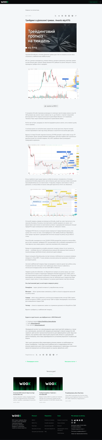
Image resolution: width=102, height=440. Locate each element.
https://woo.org (35, 323)
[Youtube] (77, 420)
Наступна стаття (71, 361)
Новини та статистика (32, 10)
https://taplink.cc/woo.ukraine (47, 321)
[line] (72, 16)
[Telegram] (75, 421)
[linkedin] (65, 16)
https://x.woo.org (40, 325)
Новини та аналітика (62, 420)
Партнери (34, 426)
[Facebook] (79, 420)
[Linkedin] (82, 420)
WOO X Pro (34, 423)
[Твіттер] (72, 420)
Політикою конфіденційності (78, 431)
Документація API (49, 426)
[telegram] (59, 16)
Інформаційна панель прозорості (62, 429)
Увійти (79, 2)
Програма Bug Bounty (50, 429)
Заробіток (58, 2)
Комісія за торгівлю (49, 420)
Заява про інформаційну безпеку (79, 434)
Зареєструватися (90, 2)
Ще (75, 2)
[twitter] (55, 16)
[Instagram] (72, 423)
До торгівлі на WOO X (51, 106)
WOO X (33, 420)
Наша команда (61, 423)
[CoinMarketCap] (74, 423)
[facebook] (62, 16)
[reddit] (69, 16)
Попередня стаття (31, 361)
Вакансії (59, 426)
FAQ (46, 432)
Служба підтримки (49, 423)
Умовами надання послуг (77, 429)
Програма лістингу (36, 429)
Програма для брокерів (37, 432)
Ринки (22, 2)
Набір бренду (60, 433)
